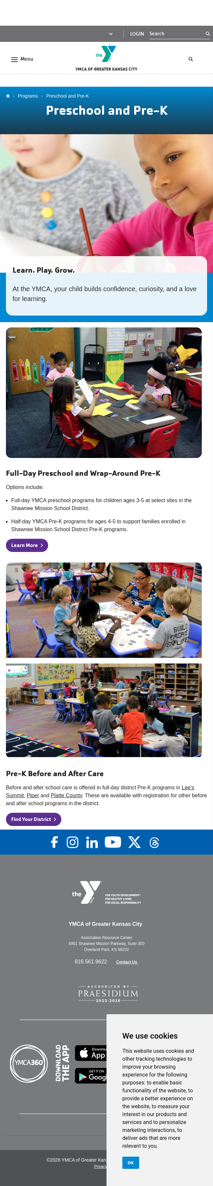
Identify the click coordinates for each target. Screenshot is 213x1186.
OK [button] (131, 1163)
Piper (33, 795)
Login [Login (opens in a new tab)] (137, 34)
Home (9, 96)
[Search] (177, 34)
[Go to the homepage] (106, 54)
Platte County (66, 795)
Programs (28, 96)
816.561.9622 (91, 961)
